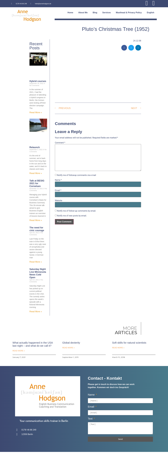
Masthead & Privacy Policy (129, 12)
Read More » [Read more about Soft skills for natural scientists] (118, 348)
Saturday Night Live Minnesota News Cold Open (37, 273)
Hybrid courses (37, 81)
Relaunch (34, 147)
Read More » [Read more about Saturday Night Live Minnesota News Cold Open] (35, 311)
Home (70, 12)
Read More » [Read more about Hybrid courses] (35, 112)
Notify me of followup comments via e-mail (76, 175)
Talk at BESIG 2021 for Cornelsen (36, 183)
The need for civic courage (36, 229)
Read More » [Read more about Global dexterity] (68, 348)
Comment (60, 143)
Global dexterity (71, 342)
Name (58, 180)
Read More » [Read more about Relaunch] (35, 173)
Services (106, 12)
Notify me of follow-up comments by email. (76, 211)
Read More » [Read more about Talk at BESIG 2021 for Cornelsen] (35, 220)
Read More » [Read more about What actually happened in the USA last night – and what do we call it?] (19, 351)
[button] (124, 48)
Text (90, 418)
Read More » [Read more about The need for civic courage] (35, 262)
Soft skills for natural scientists (129, 342)
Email (58, 190)
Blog (95, 12)
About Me (83, 12)
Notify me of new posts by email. (72, 216)
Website (58, 201)
